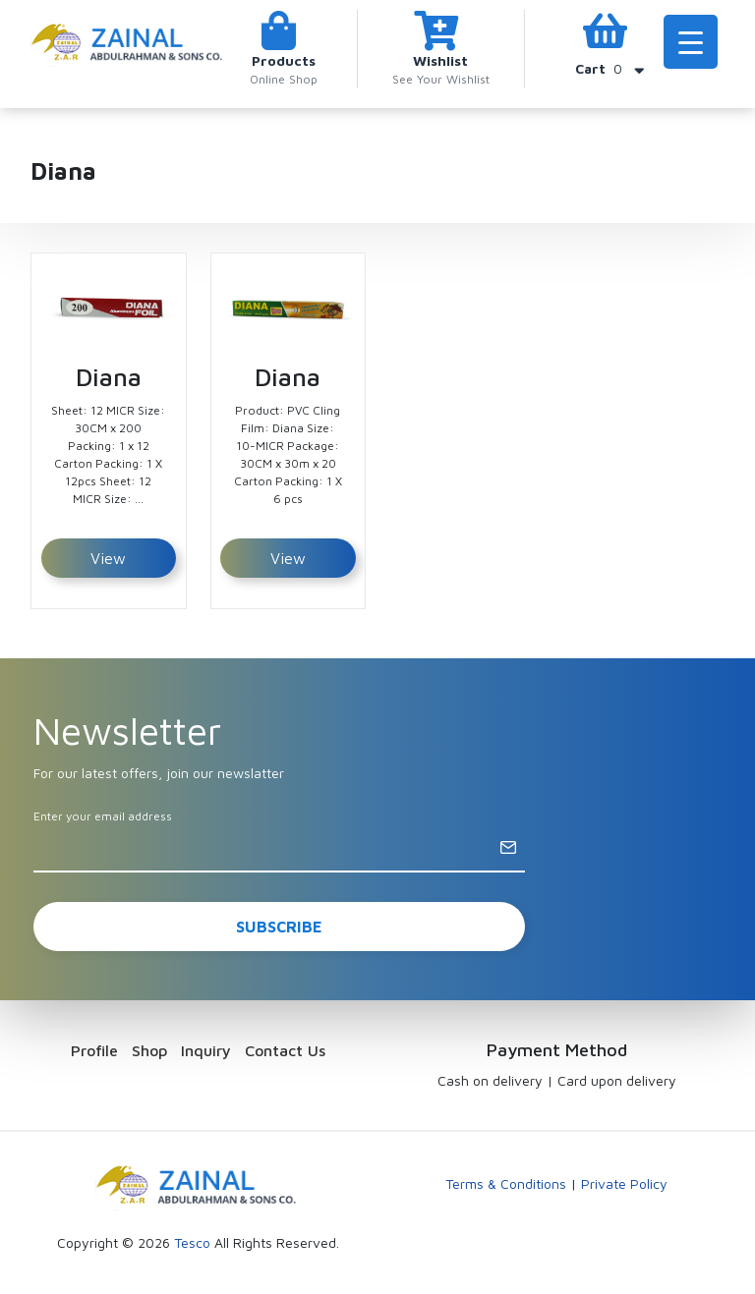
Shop (149, 1050)
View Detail (108, 563)
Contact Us (285, 1050)
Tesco (192, 1242)
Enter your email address (102, 816)
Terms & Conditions (505, 1183)
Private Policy (624, 1183)
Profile (94, 1050)
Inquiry (206, 1050)
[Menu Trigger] (691, 42)
